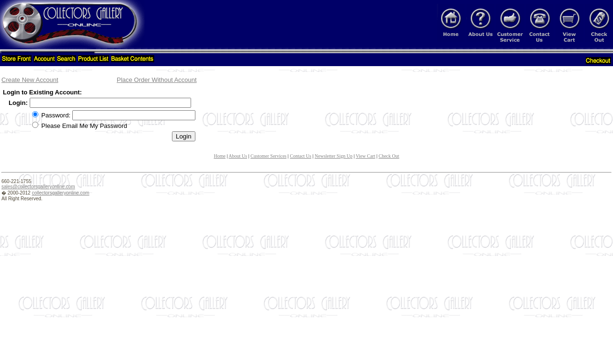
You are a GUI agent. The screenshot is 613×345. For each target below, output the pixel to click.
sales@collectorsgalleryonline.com (38, 186)
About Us (237, 156)
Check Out (389, 156)
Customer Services (268, 156)
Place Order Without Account (157, 79)
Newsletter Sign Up (333, 156)
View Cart (365, 156)
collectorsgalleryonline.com (60, 193)
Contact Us (300, 156)
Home (219, 156)
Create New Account (29, 79)
